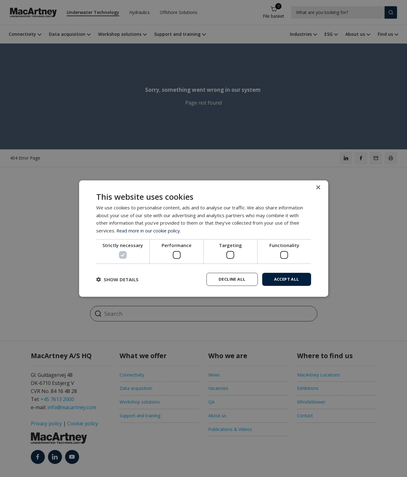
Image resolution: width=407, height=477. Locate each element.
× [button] (318, 187)
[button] (117, 279)
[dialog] (203, 238)
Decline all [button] (228, 279)
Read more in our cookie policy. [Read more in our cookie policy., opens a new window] (149, 230)
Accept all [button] (285, 279)
